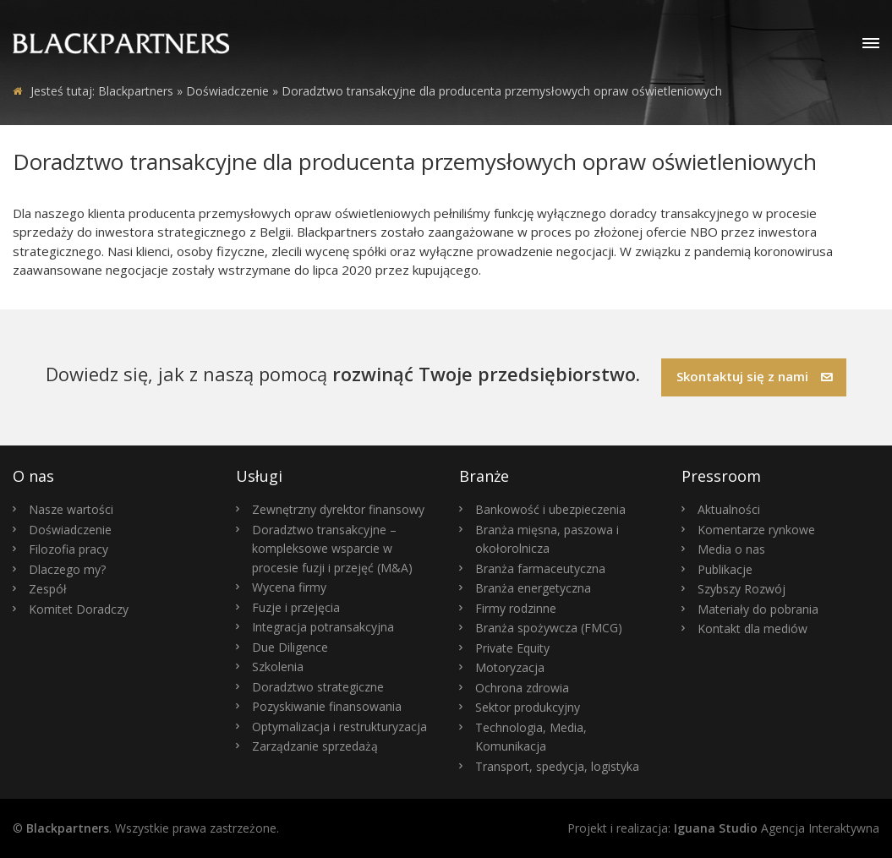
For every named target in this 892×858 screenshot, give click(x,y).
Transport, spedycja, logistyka (557, 766)
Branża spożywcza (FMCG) (548, 628)
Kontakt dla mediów (752, 628)
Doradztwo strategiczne (318, 687)
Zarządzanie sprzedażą (315, 746)
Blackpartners (135, 91)
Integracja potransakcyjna (323, 627)
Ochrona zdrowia (522, 688)
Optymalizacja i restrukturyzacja (339, 727)
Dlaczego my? (67, 569)
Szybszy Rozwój (741, 589)
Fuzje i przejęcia (296, 607)
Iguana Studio (716, 828)
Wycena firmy (289, 587)
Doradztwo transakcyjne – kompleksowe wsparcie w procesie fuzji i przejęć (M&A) (332, 549)
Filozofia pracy (68, 549)
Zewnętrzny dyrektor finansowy (338, 509)
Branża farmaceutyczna (540, 568)
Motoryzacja (510, 667)
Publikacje (725, 569)
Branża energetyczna (533, 588)
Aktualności (729, 509)
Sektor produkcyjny (527, 707)
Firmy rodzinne (515, 608)
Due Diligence (290, 647)
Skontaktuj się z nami (754, 376)
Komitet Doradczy (79, 609)
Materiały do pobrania (758, 609)
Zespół (48, 589)
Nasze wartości (71, 509)
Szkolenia (278, 667)
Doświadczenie (70, 530)
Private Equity (512, 648)
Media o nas (731, 549)
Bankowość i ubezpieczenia (550, 509)
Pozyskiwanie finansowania (327, 706)
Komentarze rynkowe (756, 530)
